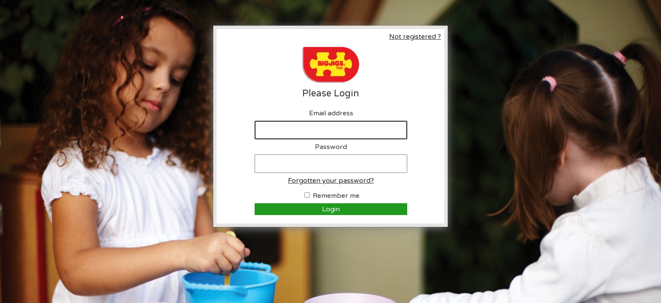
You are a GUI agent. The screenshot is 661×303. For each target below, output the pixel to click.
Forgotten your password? (331, 180)
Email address (331, 113)
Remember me (336, 195)
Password (331, 147)
